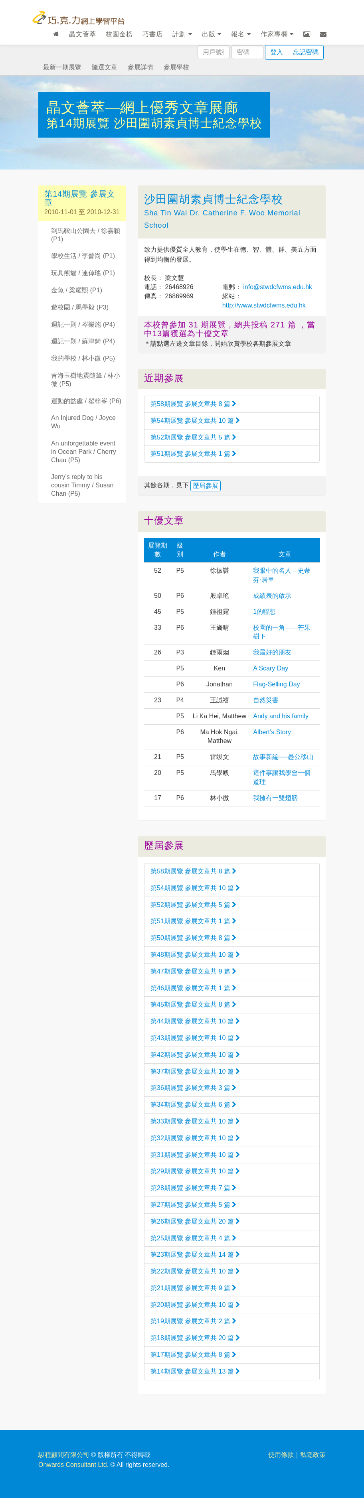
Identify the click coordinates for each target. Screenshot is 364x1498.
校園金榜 (119, 34)
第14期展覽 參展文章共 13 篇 (195, 1371)
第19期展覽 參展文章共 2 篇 (193, 1321)
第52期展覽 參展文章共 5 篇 (193, 437)
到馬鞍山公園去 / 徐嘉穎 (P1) (85, 234)
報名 (241, 34)
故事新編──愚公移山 (283, 756)
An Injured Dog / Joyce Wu (83, 422)
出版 (212, 34)
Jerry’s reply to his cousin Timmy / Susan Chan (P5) (82, 485)
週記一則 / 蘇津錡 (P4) (83, 341)
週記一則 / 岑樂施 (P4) (83, 324)
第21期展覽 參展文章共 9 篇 (193, 1288)
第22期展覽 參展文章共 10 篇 (195, 1271)
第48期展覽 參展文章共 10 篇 (195, 954)
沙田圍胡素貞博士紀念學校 (188, 123)
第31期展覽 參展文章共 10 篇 (195, 1154)
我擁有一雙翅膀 (275, 797)
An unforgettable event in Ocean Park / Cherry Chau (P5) (83, 451)
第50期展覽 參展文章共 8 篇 (193, 937)
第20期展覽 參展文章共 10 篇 (195, 1304)
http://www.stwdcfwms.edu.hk (264, 305)
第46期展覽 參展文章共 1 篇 (193, 988)
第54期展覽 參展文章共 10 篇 (195, 420)
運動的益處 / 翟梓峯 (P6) (86, 401)
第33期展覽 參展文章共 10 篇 (195, 1121)
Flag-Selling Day (276, 684)
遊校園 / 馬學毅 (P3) (80, 307)
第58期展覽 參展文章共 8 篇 (193, 403)
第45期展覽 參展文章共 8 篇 (193, 1004)
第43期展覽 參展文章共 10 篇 (195, 1038)
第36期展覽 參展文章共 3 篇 (193, 1087)
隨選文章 (104, 67)
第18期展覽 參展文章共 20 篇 (195, 1337)
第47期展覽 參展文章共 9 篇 (193, 971)
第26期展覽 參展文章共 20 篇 (195, 1221)
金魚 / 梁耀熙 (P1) (76, 290)
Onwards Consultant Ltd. (73, 1464)
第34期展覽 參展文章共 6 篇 (193, 1104)
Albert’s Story (272, 732)
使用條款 (281, 1454)
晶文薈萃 (82, 34)
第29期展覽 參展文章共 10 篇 (195, 1171)
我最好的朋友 (272, 652)
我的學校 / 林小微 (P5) (83, 358)
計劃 (182, 34)
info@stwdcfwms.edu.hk (276, 287)
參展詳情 (140, 67)
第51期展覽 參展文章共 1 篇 (193, 453)
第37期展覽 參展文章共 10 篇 (195, 1071)
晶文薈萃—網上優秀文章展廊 (142, 107)
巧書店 (152, 34)
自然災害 (266, 700)
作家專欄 (277, 34)
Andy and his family (281, 716)
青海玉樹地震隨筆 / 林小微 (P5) (85, 379)
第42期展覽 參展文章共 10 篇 (195, 1054)
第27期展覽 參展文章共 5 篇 (193, 1204)
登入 (276, 52)
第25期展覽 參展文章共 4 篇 (193, 1238)
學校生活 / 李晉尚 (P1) (83, 255)
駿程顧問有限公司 (63, 1454)
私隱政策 (313, 1454)
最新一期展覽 (62, 67)
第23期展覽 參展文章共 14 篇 (195, 1254)
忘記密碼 (305, 52)
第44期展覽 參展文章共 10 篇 (195, 1021)
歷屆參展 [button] (205, 485)
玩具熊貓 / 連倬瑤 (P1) (83, 273)
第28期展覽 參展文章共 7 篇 (193, 1188)
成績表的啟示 (272, 595)
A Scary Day (270, 668)
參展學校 (176, 67)
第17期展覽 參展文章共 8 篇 (193, 1354)
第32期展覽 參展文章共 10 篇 (195, 1138)
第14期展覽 (80, 123)
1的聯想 (264, 611)
